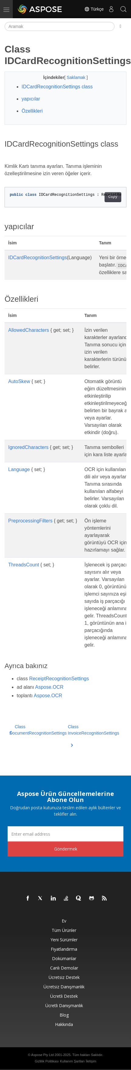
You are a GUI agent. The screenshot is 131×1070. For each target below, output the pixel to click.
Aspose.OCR (49, 687)
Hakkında (64, 1024)
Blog (64, 1015)
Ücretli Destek (64, 996)
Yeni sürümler (64, 940)
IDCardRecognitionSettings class (57, 86)
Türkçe (94, 9)
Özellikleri (32, 111)
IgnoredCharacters (28, 447)
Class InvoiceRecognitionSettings (93, 733)
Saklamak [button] (76, 77)
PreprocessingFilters (30, 520)
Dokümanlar (64, 958)
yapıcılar (31, 98)
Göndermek (65, 849)
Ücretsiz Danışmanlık (63, 987)
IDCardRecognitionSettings (37, 257)
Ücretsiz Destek (64, 977)
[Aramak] (60, 26)
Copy (113, 197)
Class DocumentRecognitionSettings (38, 729)
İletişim (91, 1061)
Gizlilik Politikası (47, 1061)
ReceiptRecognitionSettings (59, 678)
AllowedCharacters (28, 330)
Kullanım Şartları (72, 1061)
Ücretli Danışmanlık (64, 1005)
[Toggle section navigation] (120, 26)
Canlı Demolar (64, 968)
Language (19, 469)
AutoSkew (19, 381)
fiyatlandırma (64, 949)
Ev (64, 921)
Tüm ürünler (64, 930)
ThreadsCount (23, 564)
